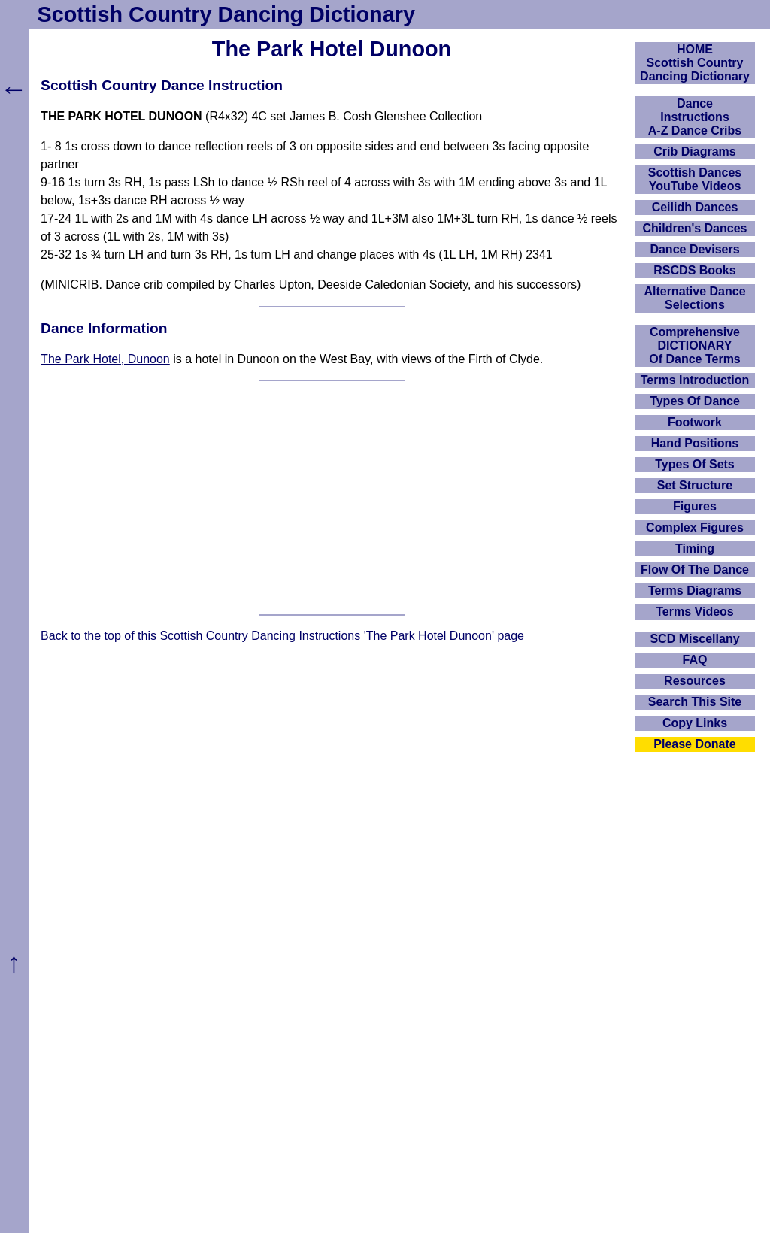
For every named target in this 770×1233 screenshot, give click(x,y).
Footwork (695, 422)
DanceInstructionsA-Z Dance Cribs (694, 117)
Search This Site (695, 701)
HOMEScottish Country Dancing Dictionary (695, 63)
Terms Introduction (695, 380)
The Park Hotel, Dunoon (105, 359)
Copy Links (694, 722)
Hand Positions (694, 443)
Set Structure (694, 485)
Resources (695, 680)
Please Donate (694, 744)
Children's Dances (695, 228)
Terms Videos (694, 611)
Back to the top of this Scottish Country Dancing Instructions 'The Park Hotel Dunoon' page (282, 635)
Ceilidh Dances (695, 207)
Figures (695, 506)
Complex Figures (695, 527)
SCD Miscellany (694, 638)
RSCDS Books (694, 270)
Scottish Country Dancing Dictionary (226, 14)
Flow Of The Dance (695, 569)
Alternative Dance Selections (694, 298)
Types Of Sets (695, 464)
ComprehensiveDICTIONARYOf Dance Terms (695, 345)
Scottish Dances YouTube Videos (694, 179)
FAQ (695, 659)
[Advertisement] (332, 497)
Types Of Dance (695, 401)
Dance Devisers (694, 249)
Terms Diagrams (694, 590)
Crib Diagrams (694, 151)
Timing (694, 548)
